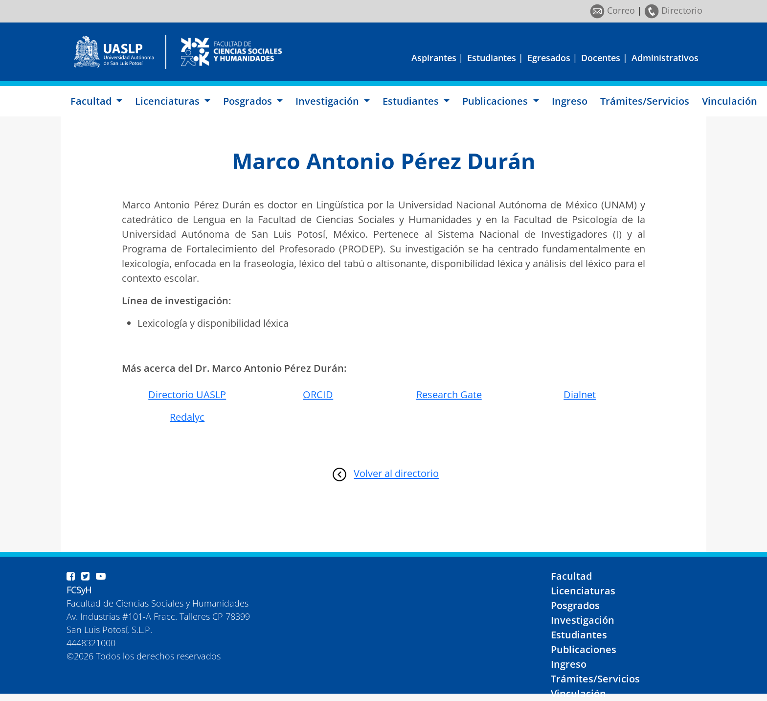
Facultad (571, 576)
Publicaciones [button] (496, 101)
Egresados (548, 58)
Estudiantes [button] (412, 101)
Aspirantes (433, 58)
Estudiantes (491, 58)
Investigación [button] (328, 101)
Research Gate (449, 394)
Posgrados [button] (248, 101)
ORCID (318, 394)
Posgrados (575, 605)
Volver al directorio (396, 473)
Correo (612, 10)
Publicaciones (583, 649)
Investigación (582, 620)
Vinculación (729, 101)
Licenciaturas (583, 590)
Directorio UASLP (187, 394)
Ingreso (569, 101)
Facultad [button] (92, 101)
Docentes (600, 58)
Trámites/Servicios (644, 101)
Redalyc (187, 417)
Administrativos (665, 58)
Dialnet (580, 394)
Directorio (673, 10)
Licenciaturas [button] (168, 101)
